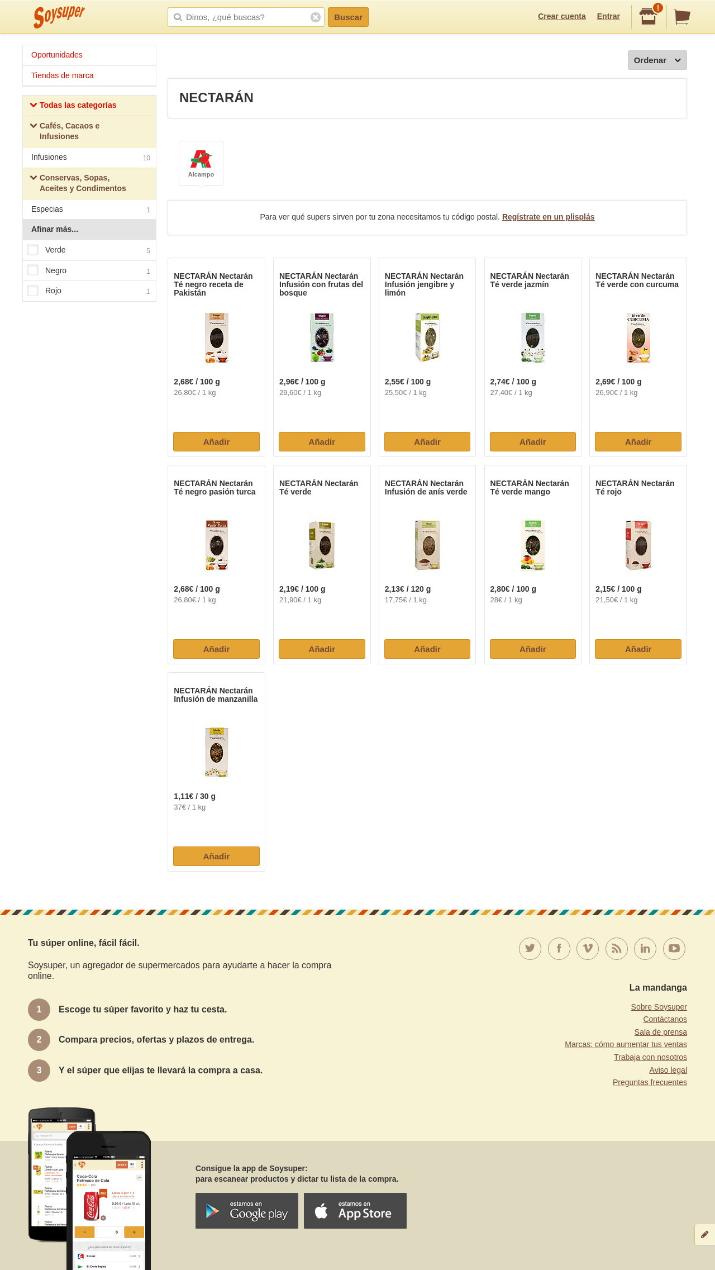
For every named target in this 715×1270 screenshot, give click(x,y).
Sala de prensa (661, 1032)
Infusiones (90, 158)
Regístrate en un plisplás (548, 216)
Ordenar (657, 60)
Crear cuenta (562, 16)
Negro (88, 271)
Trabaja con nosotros (650, 1057)
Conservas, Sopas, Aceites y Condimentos (78, 183)
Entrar (608, 16)
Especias (90, 210)
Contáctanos (665, 1019)
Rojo (88, 291)
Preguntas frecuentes (650, 1082)
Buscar (348, 17)
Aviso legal (668, 1070)
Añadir (216, 441)
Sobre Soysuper (659, 1006)
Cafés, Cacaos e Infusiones (64, 131)
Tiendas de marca (62, 75)
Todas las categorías (73, 106)
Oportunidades (57, 54)
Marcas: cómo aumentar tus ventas (626, 1044)
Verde (88, 250)
